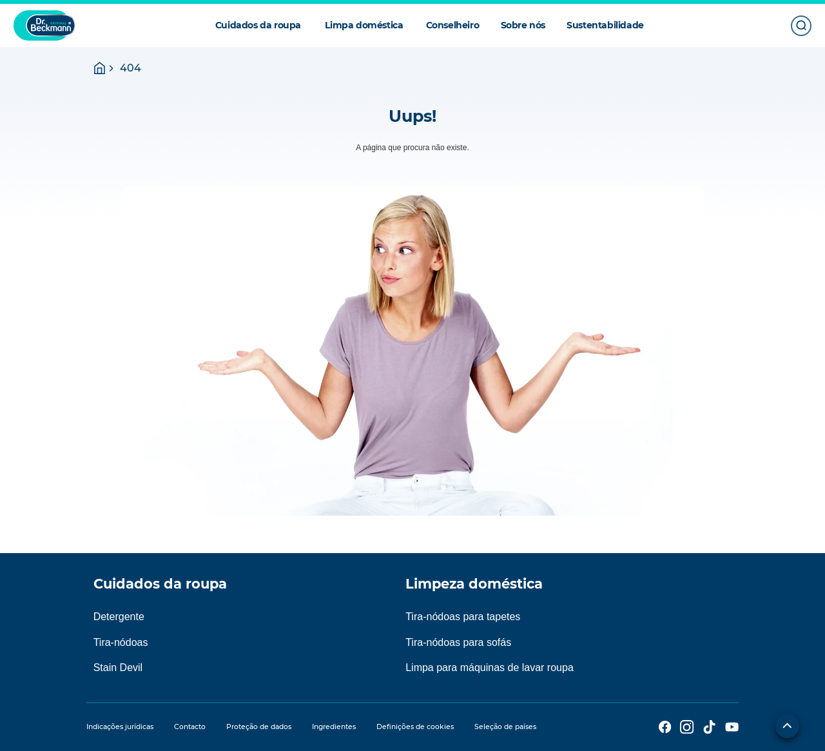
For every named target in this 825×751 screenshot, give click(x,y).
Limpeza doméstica (474, 584)
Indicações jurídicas (119, 727)
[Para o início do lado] (787, 726)
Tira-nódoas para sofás (458, 642)
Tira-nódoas (120, 642)
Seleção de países (505, 727)
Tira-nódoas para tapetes (462, 616)
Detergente (118, 616)
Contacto (190, 727)
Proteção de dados (258, 727)
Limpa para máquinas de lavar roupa (489, 667)
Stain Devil (117, 667)
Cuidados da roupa (160, 584)
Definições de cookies (415, 727)
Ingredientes (334, 727)
